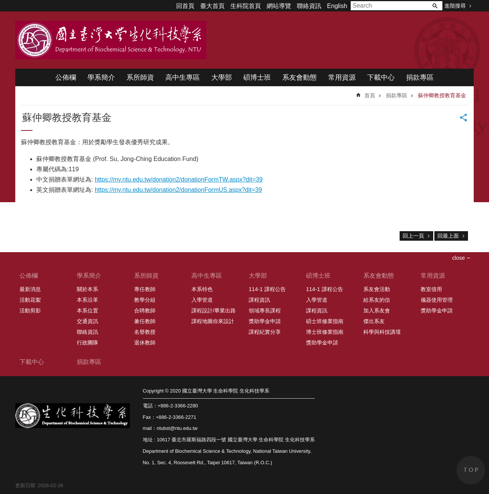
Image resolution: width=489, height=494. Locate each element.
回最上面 (448, 236)
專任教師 (144, 289)
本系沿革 (87, 300)
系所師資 (140, 77)
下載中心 (381, 77)
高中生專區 (182, 77)
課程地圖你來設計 (212, 321)
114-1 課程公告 (267, 289)
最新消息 (30, 289)
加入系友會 (376, 310)
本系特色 (202, 289)
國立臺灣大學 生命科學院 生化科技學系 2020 (110, 40)
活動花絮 (30, 300)
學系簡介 (101, 77)
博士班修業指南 (324, 332)
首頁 (369, 95)
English (337, 6)
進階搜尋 (455, 6)
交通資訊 (87, 321)
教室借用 (431, 289)
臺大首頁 (212, 6)
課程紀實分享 (265, 332)
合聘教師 (144, 310)
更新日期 (25, 485)
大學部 (221, 77)
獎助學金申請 (265, 321)
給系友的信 (376, 300)
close (458, 258)
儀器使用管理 (437, 300)
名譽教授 (144, 332)
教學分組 (144, 300)
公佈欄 (65, 77)
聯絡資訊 (309, 6)
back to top (471, 470)
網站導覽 (279, 6)
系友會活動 (376, 289)
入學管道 (202, 300)
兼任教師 (144, 321)
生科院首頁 (245, 6)
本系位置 (87, 310)
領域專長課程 (265, 310)
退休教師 (144, 343)
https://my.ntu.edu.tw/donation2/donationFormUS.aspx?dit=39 (178, 190)
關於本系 (87, 289)
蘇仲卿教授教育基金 (442, 95)
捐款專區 (420, 77)
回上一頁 (413, 236)
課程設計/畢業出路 (213, 310)
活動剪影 (30, 310)
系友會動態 (299, 77)
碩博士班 (257, 77)
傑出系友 (374, 321)
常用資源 (342, 77)
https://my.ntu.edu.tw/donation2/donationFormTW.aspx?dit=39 (179, 179)
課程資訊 (259, 300)
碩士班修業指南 (324, 321)
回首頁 (185, 6)
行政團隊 (87, 343)
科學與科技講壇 (382, 332)
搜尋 (434, 5)
